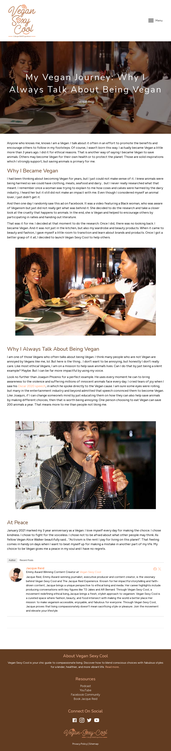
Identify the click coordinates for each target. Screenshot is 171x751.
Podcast (85, 686)
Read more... (112, 667)
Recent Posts (26, 560)
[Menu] (155, 21)
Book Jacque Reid (85, 699)
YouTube (85, 690)
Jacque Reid (85, 102)
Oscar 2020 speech (32, 386)
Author (12, 560)
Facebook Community (85, 694)
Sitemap (94, 743)
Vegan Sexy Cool (90, 572)
